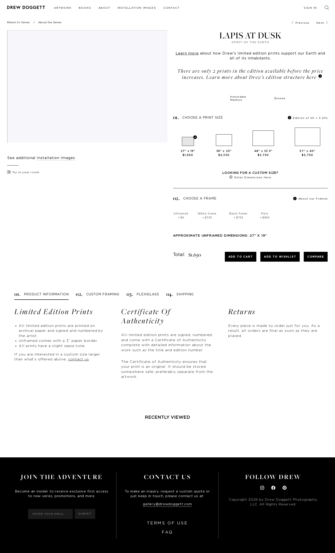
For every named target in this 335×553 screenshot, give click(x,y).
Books (85, 7)
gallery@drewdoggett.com (167, 504)
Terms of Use (167, 523)
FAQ (167, 532)
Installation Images (137, 7)
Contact (171, 7)
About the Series (49, 22)
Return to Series (18, 22)
